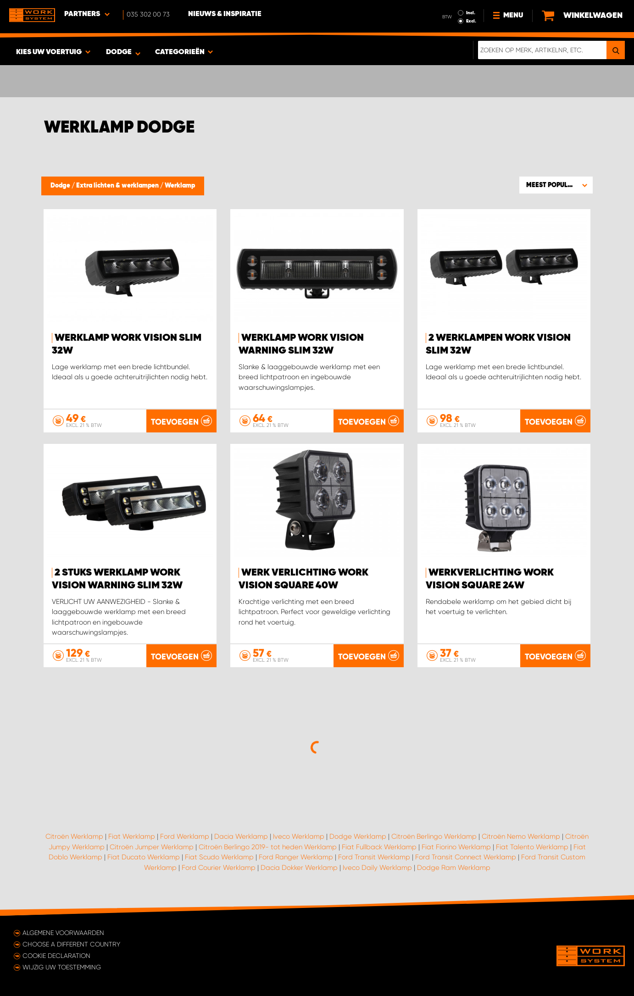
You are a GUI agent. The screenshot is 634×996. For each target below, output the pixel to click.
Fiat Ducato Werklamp (143, 857)
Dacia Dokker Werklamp (299, 867)
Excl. (471, 21)
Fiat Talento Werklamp (532, 847)
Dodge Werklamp (357, 836)
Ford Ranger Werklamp (296, 857)
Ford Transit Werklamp (374, 857)
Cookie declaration (56, 955)
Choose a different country (71, 944)
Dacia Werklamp (241, 836)
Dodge (61, 186)
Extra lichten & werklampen (118, 186)
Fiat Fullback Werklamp (379, 847)
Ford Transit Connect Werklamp (465, 857)
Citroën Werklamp (74, 836)
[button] (556, 185)
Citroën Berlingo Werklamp (434, 836)
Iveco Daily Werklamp (377, 867)
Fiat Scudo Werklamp (219, 857)
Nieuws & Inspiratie (224, 14)
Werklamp (180, 186)
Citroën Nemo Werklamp (521, 836)
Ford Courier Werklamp (219, 867)
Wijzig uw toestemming (61, 967)
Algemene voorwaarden (63, 932)
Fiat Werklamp (131, 836)
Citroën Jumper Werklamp (152, 847)
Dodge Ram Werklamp (453, 867)
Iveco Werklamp (298, 836)
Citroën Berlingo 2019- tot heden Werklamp (268, 847)
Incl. (470, 13)
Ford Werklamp (184, 836)
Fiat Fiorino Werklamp (456, 847)
